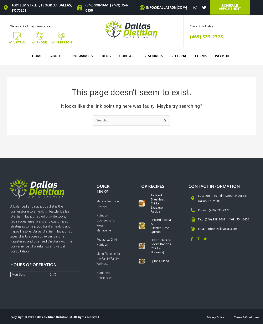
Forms (201, 56)
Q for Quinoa (160, 251)
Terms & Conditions (246, 317)
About (56, 56)
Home (37, 56)
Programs (82, 56)
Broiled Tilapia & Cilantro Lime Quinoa (161, 216)
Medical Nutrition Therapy (103, 196)
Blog (106, 56)
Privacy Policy (215, 317)
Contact (127, 56)
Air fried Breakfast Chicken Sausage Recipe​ (158, 193)
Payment (223, 56)
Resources (153, 56)
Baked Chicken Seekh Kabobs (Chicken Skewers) (161, 236)
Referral (179, 56)
